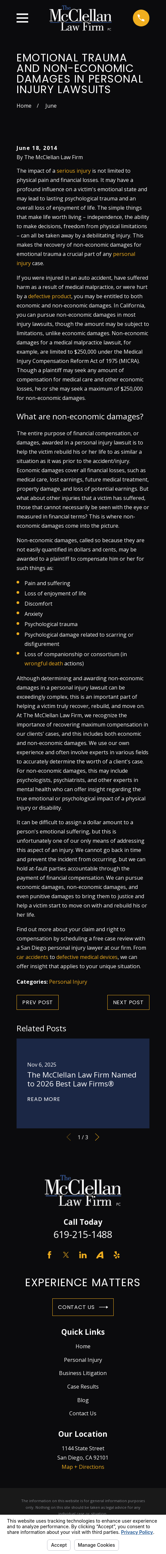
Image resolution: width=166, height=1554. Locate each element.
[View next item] (97, 1137)
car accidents (32, 957)
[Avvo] (99, 1254)
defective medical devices (87, 957)
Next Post (128, 1002)
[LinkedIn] (82, 1254)
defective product (49, 296)
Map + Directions (83, 1466)
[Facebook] (49, 1254)
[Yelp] (116, 1254)
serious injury (74, 170)
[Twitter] (66, 1254)
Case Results (83, 1386)
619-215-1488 (82, 1234)
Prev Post (37, 1002)
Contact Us (83, 1307)
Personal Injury (68, 981)
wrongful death (44, 663)
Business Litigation (83, 1373)
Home (83, 1346)
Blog (83, 1400)
